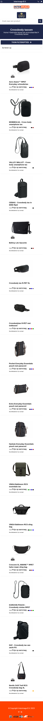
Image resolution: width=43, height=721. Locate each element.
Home (6, 32)
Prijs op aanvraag (18, 87)
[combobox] (19, 21)
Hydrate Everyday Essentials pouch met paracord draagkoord (21, 446)
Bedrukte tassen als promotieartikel (24, 32)
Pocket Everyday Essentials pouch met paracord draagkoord (21, 366)
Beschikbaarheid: (16, 90)
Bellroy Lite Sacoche (18, 243)
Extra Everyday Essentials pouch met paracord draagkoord (20, 406)
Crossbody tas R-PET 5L (19, 283)
